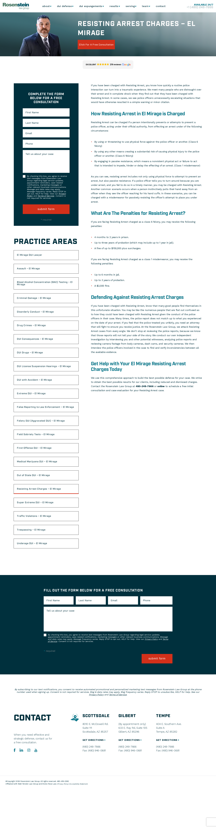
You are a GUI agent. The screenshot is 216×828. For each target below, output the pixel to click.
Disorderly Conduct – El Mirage (40, 319)
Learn (145, 6)
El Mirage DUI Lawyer (34, 256)
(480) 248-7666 (91, 785)
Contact (161, 6)
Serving (130, 6)
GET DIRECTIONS (95, 778)
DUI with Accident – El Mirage (39, 397)
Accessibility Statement (81, 823)
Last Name (32, 123)
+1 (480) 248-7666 (196, 7)
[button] (108, 64)
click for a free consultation (102, 44)
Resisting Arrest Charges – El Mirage (45, 523)
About (45, 6)
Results (113, 6)
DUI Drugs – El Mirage (34, 364)
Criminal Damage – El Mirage (39, 304)
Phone (29, 143)
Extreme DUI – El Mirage (36, 412)
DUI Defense (64, 6)
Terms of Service (46, 196)
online (161, 386)
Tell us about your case (39, 154)
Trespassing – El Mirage (35, 569)
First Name (32, 112)
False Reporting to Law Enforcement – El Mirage (45, 429)
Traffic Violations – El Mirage (39, 554)
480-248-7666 (145, 386)
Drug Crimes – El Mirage (36, 334)
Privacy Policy (151, 680)
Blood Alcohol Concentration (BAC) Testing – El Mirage (43, 287)
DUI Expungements (89, 6)
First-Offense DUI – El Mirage (39, 478)
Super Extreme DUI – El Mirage (40, 538)
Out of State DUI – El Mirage (38, 508)
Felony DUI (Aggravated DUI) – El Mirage (42, 447)
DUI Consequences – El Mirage (40, 349)
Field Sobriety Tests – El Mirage (41, 463)
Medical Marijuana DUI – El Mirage (43, 493)
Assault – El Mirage (32, 271)
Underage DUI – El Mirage (37, 584)
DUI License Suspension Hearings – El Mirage (45, 381)
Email (28, 133)
